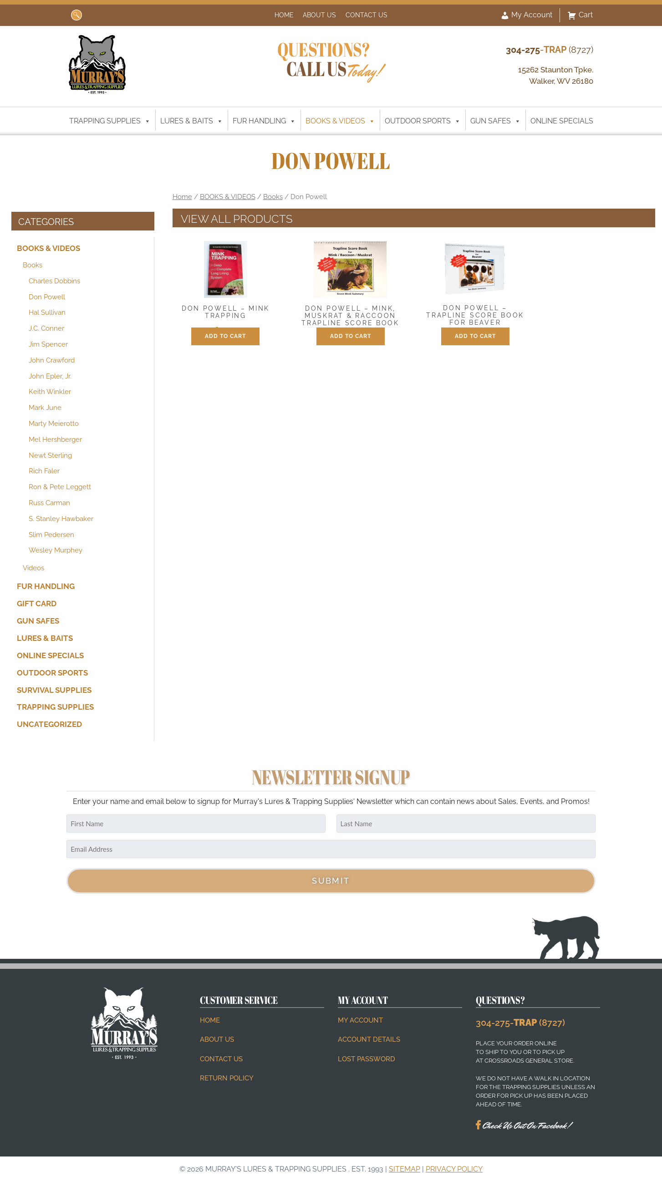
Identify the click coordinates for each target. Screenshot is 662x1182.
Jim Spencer (48, 344)
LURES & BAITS (191, 121)
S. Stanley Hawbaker (61, 519)
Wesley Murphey (55, 550)
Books (32, 265)
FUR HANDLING (264, 121)
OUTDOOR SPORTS (423, 121)
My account (360, 1020)
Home (284, 15)
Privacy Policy (454, 1169)
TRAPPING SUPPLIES (110, 121)
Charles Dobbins (54, 281)
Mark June (45, 408)
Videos (33, 568)
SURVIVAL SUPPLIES (54, 689)
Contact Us (366, 15)
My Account (526, 15)
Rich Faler (44, 471)
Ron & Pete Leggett (60, 487)
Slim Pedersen (51, 534)
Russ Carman (49, 503)
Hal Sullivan (47, 312)
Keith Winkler (50, 392)
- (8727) (549, 49)
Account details (369, 1039)
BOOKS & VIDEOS (340, 121)
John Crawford (52, 360)
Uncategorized (49, 724)
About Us (319, 15)
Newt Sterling (50, 455)
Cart (580, 15)
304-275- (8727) (520, 1022)
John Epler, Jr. (50, 376)
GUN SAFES (495, 121)
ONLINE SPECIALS (561, 121)
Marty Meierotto (54, 424)
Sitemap (404, 1169)
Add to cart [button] (225, 336)
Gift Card (36, 603)
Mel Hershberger (55, 439)
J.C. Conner (46, 328)
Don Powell (47, 297)
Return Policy (227, 1078)
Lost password (366, 1059)
